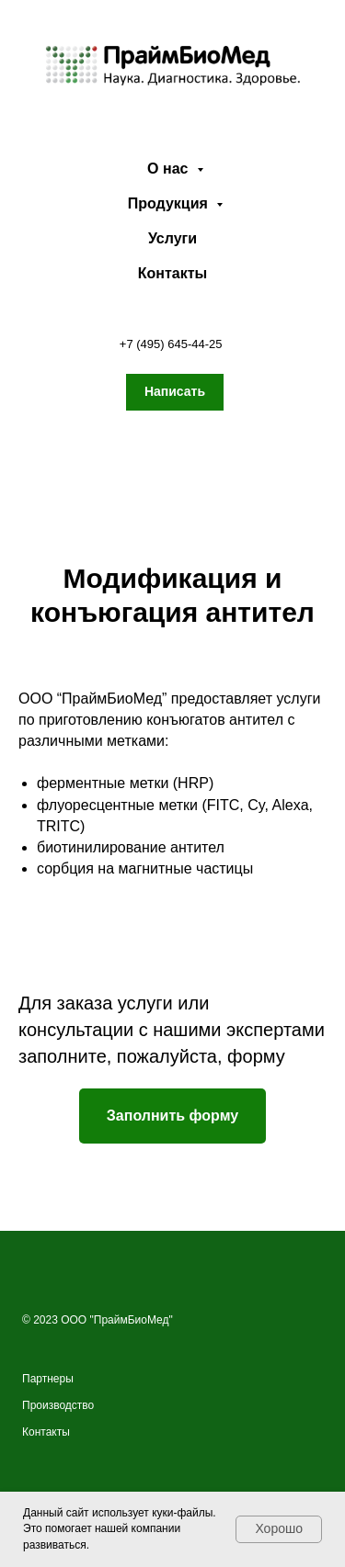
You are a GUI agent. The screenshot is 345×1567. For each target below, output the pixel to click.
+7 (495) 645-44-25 (171, 344)
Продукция (170, 203)
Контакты (172, 273)
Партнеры (48, 1378)
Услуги (172, 238)
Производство (58, 1405)
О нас (169, 168)
